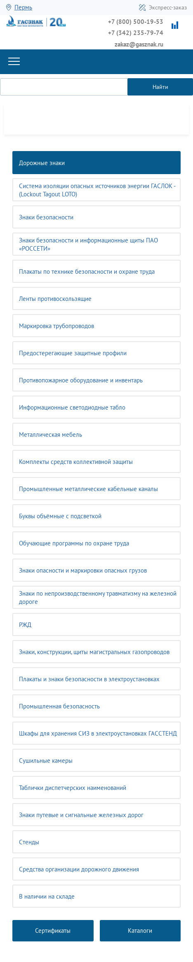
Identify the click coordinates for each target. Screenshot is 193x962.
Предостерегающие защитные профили (73, 353)
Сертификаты (53, 930)
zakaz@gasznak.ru (139, 44)
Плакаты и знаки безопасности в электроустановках (89, 679)
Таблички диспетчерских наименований (72, 788)
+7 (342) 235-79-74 (135, 33)
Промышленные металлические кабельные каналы (88, 489)
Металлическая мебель (50, 434)
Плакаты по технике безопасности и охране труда (87, 271)
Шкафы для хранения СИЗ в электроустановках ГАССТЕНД (98, 733)
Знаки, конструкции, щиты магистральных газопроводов (94, 652)
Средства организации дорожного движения (79, 869)
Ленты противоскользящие (55, 299)
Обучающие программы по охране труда (74, 543)
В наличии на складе (47, 896)
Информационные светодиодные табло (72, 407)
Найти (160, 87)
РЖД (25, 625)
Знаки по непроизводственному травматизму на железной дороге (98, 597)
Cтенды (29, 842)
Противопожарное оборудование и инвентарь (81, 380)
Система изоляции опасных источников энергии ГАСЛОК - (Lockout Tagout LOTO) (97, 190)
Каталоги (140, 930)
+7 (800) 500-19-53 (135, 22)
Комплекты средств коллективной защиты (76, 462)
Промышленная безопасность (59, 706)
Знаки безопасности (46, 217)
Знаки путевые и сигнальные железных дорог (81, 815)
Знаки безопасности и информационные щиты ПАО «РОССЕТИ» (88, 244)
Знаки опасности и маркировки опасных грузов (83, 570)
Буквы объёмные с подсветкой (60, 516)
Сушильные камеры (46, 760)
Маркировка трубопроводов (56, 326)
